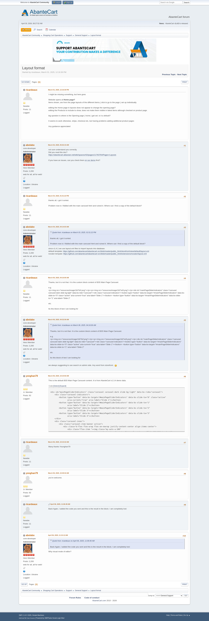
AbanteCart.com (99, 600)
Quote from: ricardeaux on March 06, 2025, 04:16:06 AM (74, 325)
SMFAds (21, 618)
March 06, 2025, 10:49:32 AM (58, 473)
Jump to (151, 595)
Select (56, 386)
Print (184, 82)
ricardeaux (31, 90)
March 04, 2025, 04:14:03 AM (58, 227)
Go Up (24, 584)
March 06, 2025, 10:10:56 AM (58, 376)
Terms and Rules (176, 615)
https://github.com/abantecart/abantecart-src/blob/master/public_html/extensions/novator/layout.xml (105, 254)
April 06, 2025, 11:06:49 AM (60, 504)
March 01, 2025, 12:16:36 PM (58, 90)
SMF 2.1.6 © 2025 (25, 615)
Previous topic (169, 74)
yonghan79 (32, 376)
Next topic (182, 74)
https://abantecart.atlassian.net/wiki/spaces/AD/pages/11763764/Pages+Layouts (82, 155)
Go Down (26, 82)
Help (167, 615)
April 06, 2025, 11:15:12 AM (58, 535)
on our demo (90, 160)
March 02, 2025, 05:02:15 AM (58, 145)
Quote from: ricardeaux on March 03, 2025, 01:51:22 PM (74, 232)
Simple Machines (38, 615)
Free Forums (31, 618)
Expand (63, 386)
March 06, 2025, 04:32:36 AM (58, 319)
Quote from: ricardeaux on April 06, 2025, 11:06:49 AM (73, 541)
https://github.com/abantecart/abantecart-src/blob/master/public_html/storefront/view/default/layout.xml (106, 251)
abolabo (30, 145)
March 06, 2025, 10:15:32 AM (58, 442)
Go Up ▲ (187, 615)
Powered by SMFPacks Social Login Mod (50, 618)
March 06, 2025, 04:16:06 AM (58, 278)
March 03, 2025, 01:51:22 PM (58, 196)
